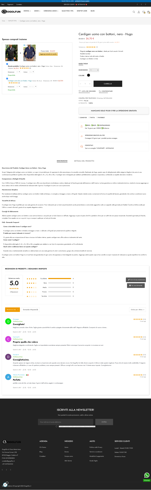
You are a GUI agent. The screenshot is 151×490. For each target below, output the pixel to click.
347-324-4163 (107, 98)
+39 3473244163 (7, 464)
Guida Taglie (83, 64)
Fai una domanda (135, 286)
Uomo (66, 447)
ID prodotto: (83, 103)
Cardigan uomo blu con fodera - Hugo (20, 81)
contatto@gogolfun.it (8, 461)
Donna (67, 452)
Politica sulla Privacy (96, 447)
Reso (3, 4)
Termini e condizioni (96, 452)
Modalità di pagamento (97, 456)
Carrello (108, 84)
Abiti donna (68, 461)
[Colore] (31, 72)
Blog (41, 452)
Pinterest (101, 118)
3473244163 (81, 4)
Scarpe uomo (69, 456)
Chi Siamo (43, 447)
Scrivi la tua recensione (136, 280)
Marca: (81, 101)
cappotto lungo (25, 218)
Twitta (92, 118)
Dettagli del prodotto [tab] (84, 161)
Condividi (83, 118)
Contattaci (19, 4)
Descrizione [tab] (62, 161)
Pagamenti (10, 4)
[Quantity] (85, 84)
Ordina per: (134, 310)
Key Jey (86, 101)
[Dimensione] (18, 72)
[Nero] (88, 76)
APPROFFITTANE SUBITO (82, 1)
